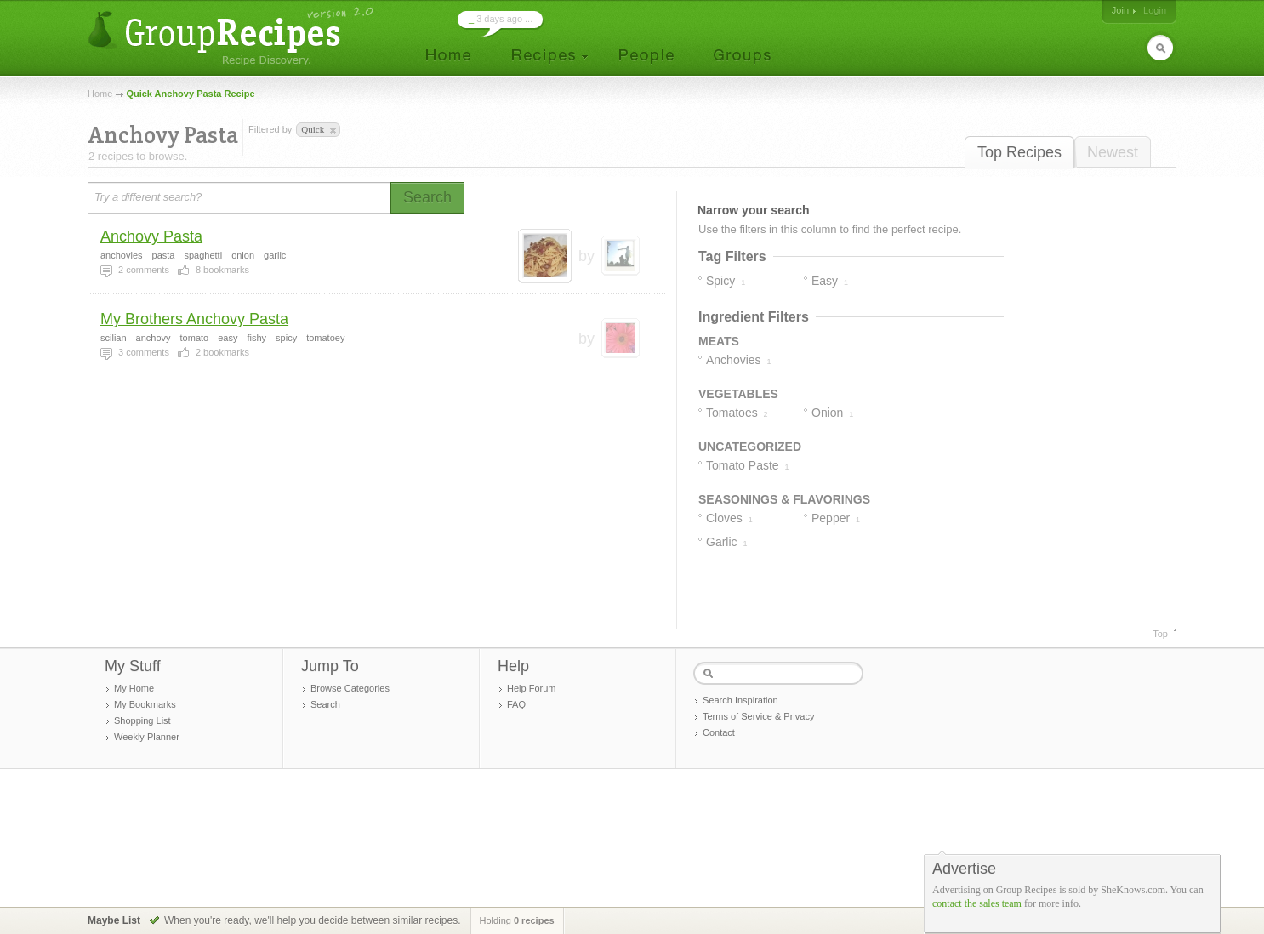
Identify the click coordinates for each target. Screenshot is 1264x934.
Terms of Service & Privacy (758, 716)
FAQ (516, 704)
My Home (134, 688)
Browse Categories (350, 688)
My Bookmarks (145, 704)
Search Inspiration (740, 700)
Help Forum (531, 688)
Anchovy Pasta (151, 236)
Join (1120, 10)
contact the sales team (977, 903)
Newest (1112, 152)
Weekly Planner (146, 737)
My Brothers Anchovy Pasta (194, 318)
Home (100, 93)
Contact (719, 732)
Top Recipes (1019, 152)
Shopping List (142, 720)
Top (1160, 634)
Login (1154, 10)
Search (325, 704)
